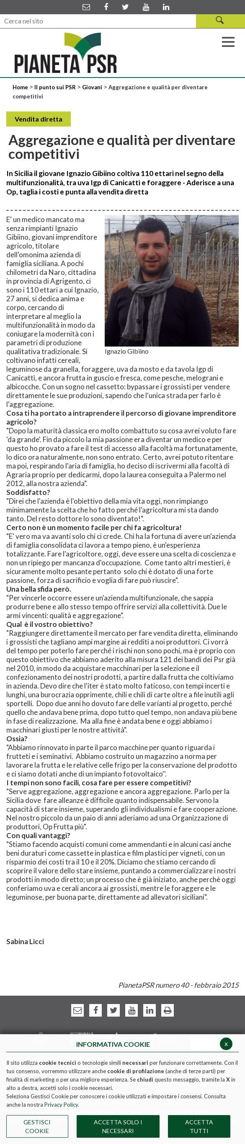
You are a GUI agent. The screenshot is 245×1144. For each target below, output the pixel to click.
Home (21, 87)
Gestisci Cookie (37, 1126)
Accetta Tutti (199, 1126)
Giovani (92, 87)
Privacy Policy (61, 1104)
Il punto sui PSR (55, 87)
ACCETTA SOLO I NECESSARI (118, 1126)
